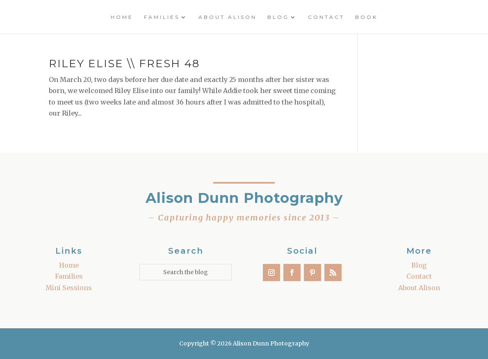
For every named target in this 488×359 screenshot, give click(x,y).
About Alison (227, 17)
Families (162, 17)
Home (122, 17)
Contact (326, 17)
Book (366, 17)
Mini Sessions (69, 288)
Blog (278, 17)
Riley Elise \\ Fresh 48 (124, 63)
